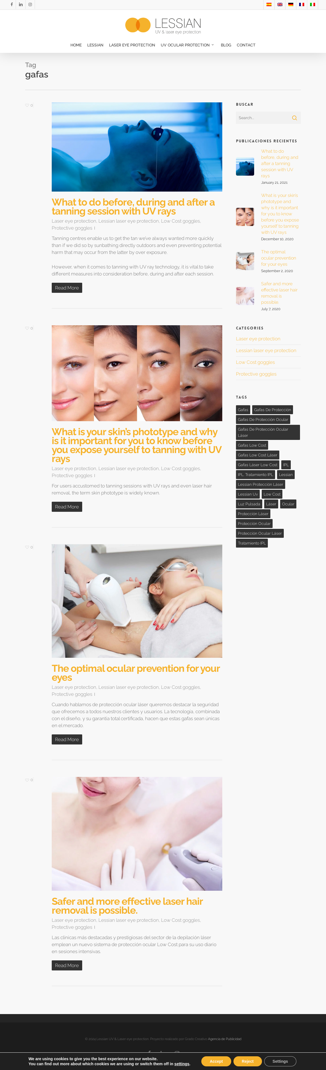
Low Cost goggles (180, 221)
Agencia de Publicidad (224, 1039)
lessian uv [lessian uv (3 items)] (248, 494)
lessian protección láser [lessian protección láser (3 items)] (260, 484)
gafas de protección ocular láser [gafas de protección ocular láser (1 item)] (263, 432)
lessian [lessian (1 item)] (286, 474)
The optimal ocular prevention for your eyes (136, 673)
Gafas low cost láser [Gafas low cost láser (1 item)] (257, 455)
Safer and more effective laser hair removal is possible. (127, 905)
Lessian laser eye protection (128, 221)
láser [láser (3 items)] (271, 504)
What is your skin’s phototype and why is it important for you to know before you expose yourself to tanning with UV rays (136, 445)
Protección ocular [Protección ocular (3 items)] (254, 523)
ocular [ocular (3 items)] (288, 504)
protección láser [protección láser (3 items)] (253, 514)
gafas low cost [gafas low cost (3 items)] (252, 445)
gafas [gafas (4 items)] (243, 409)
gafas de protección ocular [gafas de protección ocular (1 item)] (263, 419)
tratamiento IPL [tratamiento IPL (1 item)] (252, 543)
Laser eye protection (74, 221)
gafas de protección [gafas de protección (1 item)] (272, 409)
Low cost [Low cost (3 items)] (272, 494)
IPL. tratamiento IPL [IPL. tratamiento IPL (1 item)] (255, 474)
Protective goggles (72, 228)
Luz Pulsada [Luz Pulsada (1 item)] (249, 504)
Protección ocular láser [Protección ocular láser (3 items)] (260, 533)
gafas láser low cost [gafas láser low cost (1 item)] (257, 465)
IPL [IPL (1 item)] (286, 465)
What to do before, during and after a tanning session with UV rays (133, 206)
